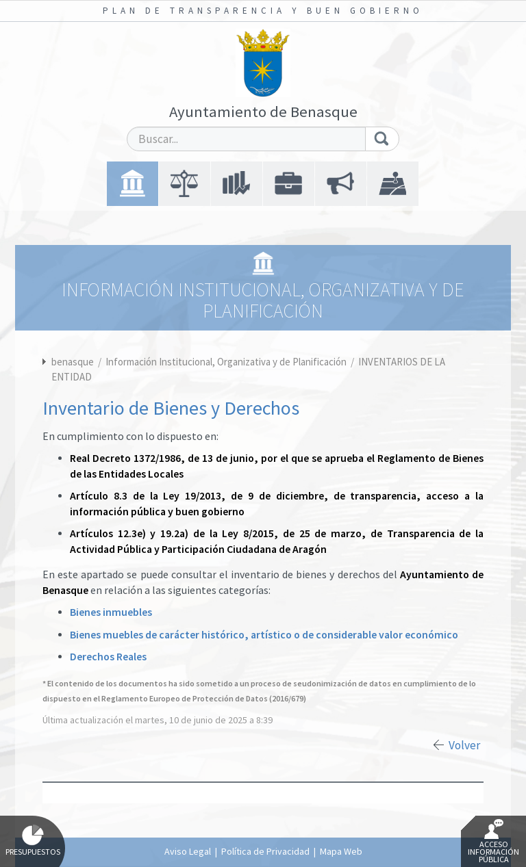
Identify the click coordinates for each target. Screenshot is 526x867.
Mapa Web (341, 851)
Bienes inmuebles (111, 612)
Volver (464, 745)
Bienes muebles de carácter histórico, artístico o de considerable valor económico (264, 634)
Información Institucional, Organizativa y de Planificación (227, 361)
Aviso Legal (187, 851)
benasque (72, 361)
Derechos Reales (108, 656)
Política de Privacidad (265, 851)
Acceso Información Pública (493, 841)
